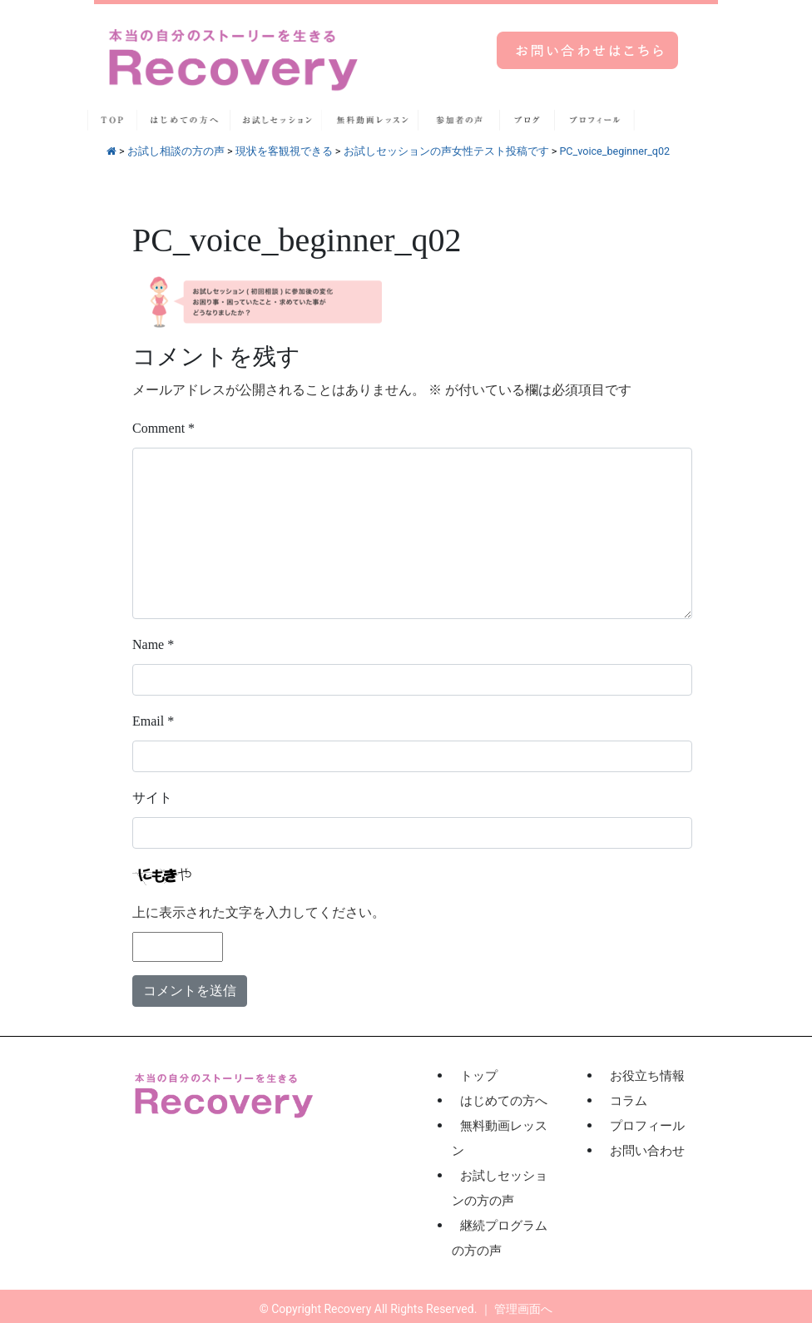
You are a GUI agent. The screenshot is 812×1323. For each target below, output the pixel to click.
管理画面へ (523, 1309)
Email (153, 721)
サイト (152, 797)
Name (153, 644)
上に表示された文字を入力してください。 (258, 912)
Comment (163, 428)
